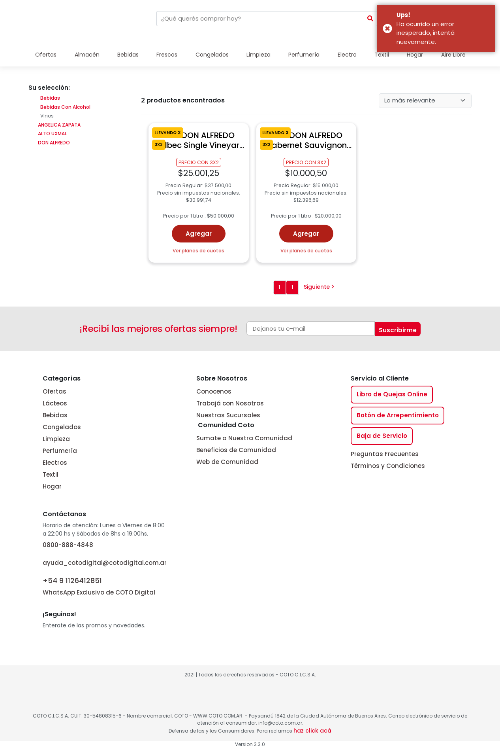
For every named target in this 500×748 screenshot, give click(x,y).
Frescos (166, 55)
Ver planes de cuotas (198, 250)
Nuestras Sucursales (228, 415)
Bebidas (128, 55)
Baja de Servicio (382, 436)
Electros (55, 462)
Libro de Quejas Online (392, 394)
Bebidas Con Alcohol (65, 107)
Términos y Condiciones (388, 466)
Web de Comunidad (227, 462)
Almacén (87, 55)
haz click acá (312, 731)
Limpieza (258, 55)
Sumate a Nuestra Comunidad (244, 438)
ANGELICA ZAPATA (59, 124)
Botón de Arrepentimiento (398, 415)
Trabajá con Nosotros (230, 403)
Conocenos (213, 391)
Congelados (212, 55)
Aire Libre (453, 55)
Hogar (415, 55)
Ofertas (45, 55)
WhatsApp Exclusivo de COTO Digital (99, 586)
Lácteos (55, 403)
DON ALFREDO (53, 142)
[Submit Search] (370, 18)
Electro (347, 55)
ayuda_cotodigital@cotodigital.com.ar (105, 563)
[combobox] (259, 18)
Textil (381, 55)
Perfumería (304, 55)
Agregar (199, 233)
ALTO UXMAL (52, 133)
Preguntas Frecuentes (385, 454)
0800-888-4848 (68, 545)
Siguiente (319, 287)
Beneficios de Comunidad (236, 450)
